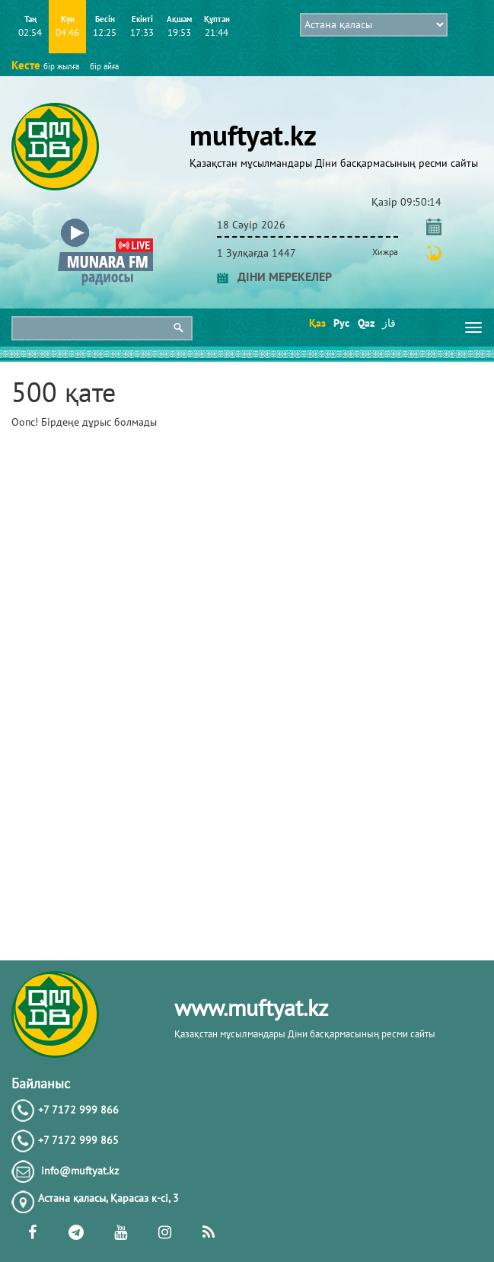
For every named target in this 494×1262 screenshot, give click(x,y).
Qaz (365, 323)
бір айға (104, 66)
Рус (340, 323)
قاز (389, 323)
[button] (105, 222)
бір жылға (61, 66)
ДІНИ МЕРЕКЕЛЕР (274, 276)
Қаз (316, 323)
